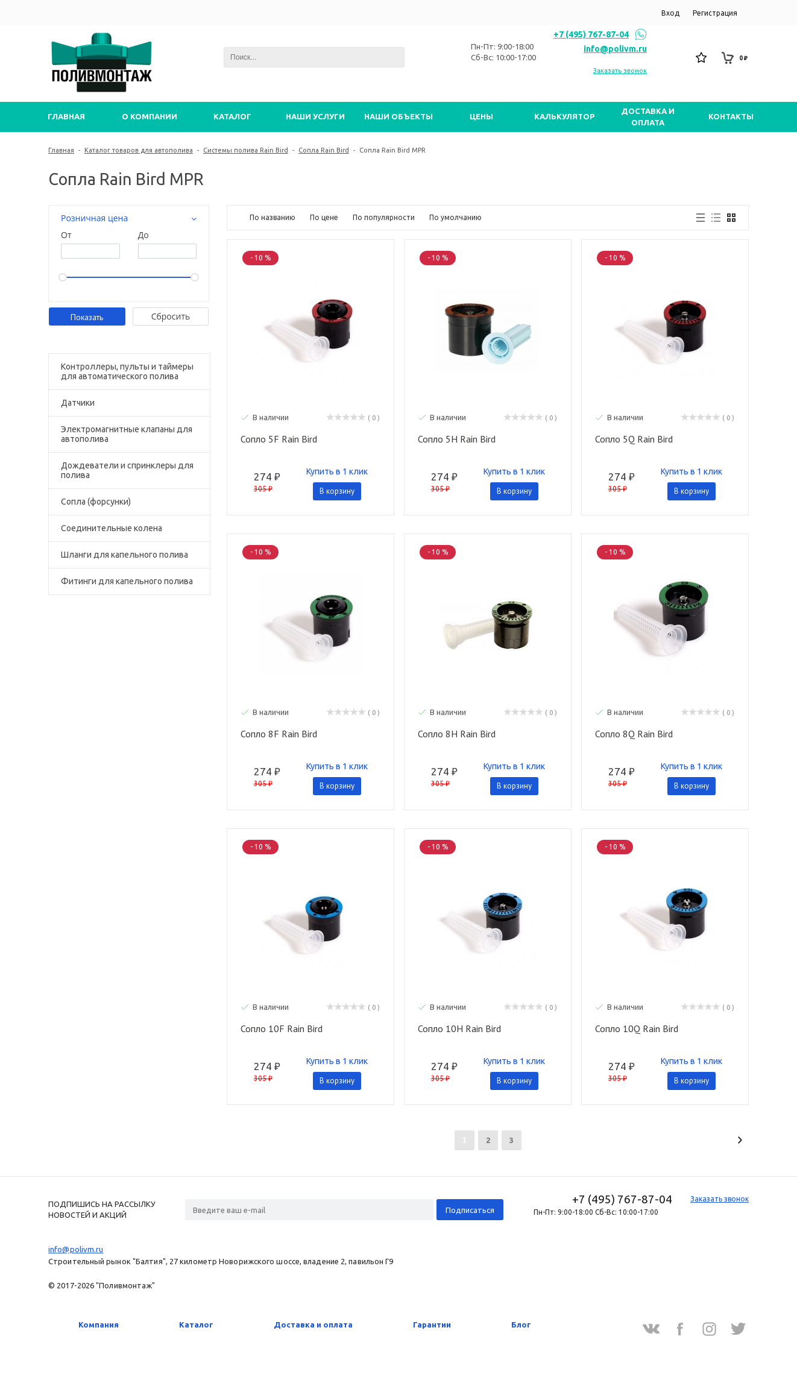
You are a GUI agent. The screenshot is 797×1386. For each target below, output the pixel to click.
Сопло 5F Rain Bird (279, 439)
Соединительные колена (111, 528)
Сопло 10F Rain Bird (282, 1029)
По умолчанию (455, 217)
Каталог (196, 1324)
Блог (521, 1324)
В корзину (337, 491)
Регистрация (715, 13)
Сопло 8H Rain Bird (457, 734)
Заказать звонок (620, 70)
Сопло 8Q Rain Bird (634, 734)
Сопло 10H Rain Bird (459, 1029)
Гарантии (432, 1324)
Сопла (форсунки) (96, 501)
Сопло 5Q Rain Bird (634, 439)
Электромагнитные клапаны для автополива (126, 434)
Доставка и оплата (313, 1324)
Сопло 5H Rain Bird (457, 439)
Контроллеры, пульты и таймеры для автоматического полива (127, 371)
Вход (670, 13)
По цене (324, 217)
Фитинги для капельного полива (127, 581)
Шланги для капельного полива (124, 554)
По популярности (384, 217)
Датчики (78, 403)
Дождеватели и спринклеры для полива (127, 470)
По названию (272, 217)
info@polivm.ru (615, 49)
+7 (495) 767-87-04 (591, 34)
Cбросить (171, 316)
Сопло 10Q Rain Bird (636, 1029)
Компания (98, 1324)
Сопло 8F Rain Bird (279, 734)
